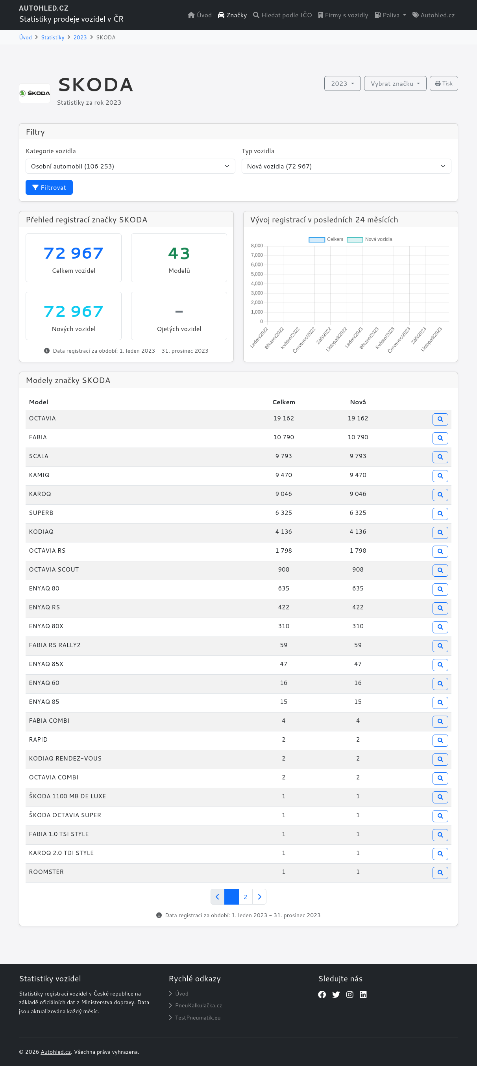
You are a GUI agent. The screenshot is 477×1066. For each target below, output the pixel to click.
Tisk (444, 83)
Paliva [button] (388, 14)
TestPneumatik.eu (194, 1018)
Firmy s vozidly (343, 14)
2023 (80, 37)
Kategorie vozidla (51, 150)
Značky (232, 14)
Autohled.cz (433, 14)
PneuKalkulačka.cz (195, 1005)
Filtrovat (49, 187)
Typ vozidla (258, 150)
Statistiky (52, 37)
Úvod (200, 14)
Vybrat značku (393, 83)
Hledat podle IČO (282, 14)
